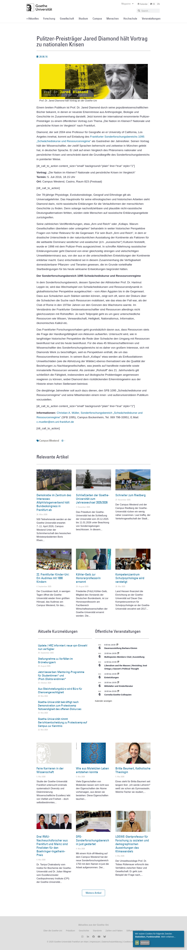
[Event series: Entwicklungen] (118, 674)
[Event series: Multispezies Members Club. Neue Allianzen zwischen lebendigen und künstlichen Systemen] (118, 653)
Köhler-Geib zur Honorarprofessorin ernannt (88, 578)
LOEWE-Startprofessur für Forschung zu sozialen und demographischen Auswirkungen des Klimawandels (132, 844)
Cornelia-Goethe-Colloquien (117, 695)
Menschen (113, 18)
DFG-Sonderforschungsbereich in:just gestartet (92, 840)
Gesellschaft (67, 18)
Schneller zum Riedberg (130, 495)
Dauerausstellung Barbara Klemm (120, 648)
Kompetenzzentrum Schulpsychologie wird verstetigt (129, 578)
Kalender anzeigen (103, 701)
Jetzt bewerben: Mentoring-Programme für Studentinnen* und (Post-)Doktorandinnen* (61, 675)
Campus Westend (49, 440)
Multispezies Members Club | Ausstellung (124, 657)
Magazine (127, 3)
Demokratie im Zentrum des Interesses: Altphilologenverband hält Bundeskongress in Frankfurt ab (54, 502)
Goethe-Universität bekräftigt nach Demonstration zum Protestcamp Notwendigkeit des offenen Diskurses (59, 705)
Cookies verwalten (131, 942)
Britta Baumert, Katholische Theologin (132, 770)
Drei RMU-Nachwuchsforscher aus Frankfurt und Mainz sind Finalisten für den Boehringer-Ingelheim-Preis (52, 846)
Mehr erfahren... (168, 937)
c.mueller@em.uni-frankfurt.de (55, 421)
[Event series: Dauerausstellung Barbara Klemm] (117, 645)
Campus (97, 18)
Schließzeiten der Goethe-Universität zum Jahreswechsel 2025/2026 (92, 498)
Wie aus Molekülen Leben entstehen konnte (92, 770)
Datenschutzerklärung (112, 942)
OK (137, 942)
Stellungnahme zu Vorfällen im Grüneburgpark (55, 660)
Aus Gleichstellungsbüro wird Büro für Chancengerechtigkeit (60, 690)
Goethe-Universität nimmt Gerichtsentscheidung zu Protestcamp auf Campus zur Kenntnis (62, 722)
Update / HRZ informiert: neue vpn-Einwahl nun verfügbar (62, 647)
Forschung (49, 18)
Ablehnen (145, 942)
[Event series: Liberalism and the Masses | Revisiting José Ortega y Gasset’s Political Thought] (118, 662)
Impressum (94, 942)
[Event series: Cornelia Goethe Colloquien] (118, 691)
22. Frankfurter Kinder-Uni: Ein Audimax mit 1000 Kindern (53, 578)
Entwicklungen (111, 677)
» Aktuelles (32, 18)
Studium (83, 18)
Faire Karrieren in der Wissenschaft (50, 770)
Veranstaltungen (151, 18)
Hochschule (130, 18)
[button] (93, 893)
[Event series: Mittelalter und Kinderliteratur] (118, 683)
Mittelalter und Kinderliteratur (118, 686)
